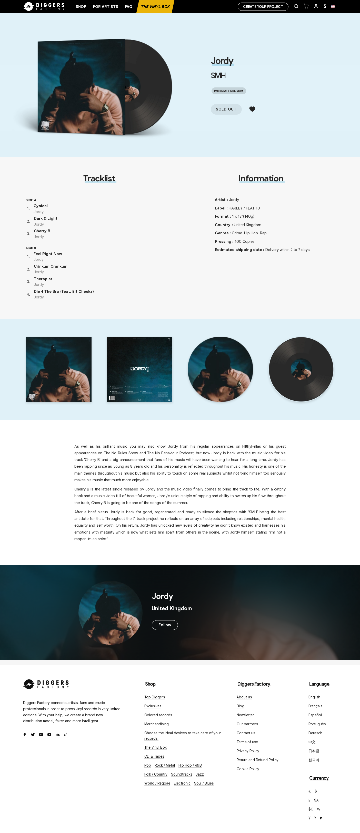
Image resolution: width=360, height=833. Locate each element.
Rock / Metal (165, 765)
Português (317, 724)
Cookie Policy (248, 769)
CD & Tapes (154, 756)
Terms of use (247, 742)
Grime (237, 233)
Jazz (200, 774)
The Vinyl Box (155, 6)
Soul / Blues (204, 783)
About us (244, 697)
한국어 (313, 760)
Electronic (182, 783)
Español (315, 715)
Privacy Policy (248, 751)
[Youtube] (49, 735)
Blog (240, 706)
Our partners (247, 724)
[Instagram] (41, 735)
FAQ (128, 6)
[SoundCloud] (57, 735)
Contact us (246, 733)
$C (310, 809)
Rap (263, 233)
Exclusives (152, 706)
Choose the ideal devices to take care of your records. (182, 736)
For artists (105, 6)
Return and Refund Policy (257, 760)
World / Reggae (157, 783)
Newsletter (245, 715)
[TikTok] (66, 735)
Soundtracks (181, 774)
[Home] (44, 6)
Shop (81, 6)
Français (315, 706)
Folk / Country (155, 774)
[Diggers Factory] (46, 683)
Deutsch (315, 733)
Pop (147, 765)
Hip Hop (251, 233)
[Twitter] (33, 735)
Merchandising (156, 724)
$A (316, 800)
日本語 (313, 751)
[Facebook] (25, 735)
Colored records (158, 715)
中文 (312, 742)
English (314, 697)
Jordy (222, 60)
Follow (164, 625)
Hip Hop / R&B (190, 765)
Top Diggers (154, 697)
